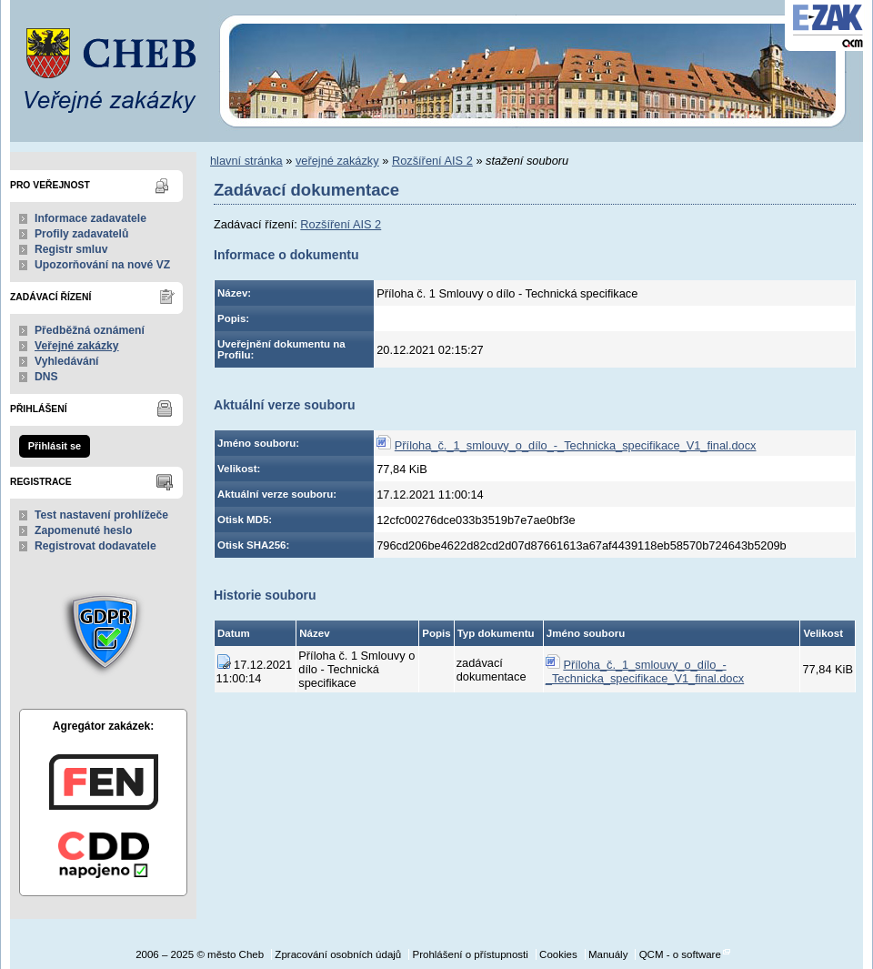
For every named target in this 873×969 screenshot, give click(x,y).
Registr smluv (71, 249)
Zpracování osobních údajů (338, 954)
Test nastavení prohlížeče (101, 515)
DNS (46, 376)
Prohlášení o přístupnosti (469, 954)
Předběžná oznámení (90, 330)
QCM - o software (680, 954)
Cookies (558, 954)
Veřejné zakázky (77, 345)
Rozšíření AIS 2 (432, 160)
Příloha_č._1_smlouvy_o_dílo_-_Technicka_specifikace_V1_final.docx (576, 445)
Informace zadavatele (90, 218)
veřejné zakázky (337, 160)
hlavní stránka (246, 160)
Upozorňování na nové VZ (102, 264)
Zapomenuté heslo (83, 530)
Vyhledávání (67, 361)
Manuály (608, 954)
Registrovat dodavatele (95, 546)
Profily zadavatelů (81, 233)
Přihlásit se (54, 445)
